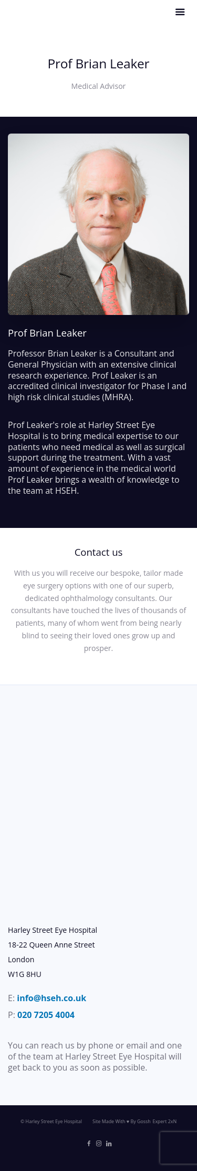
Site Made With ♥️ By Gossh (121, 1121)
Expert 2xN (164, 1121)
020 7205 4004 (46, 1015)
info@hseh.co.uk (51, 998)
